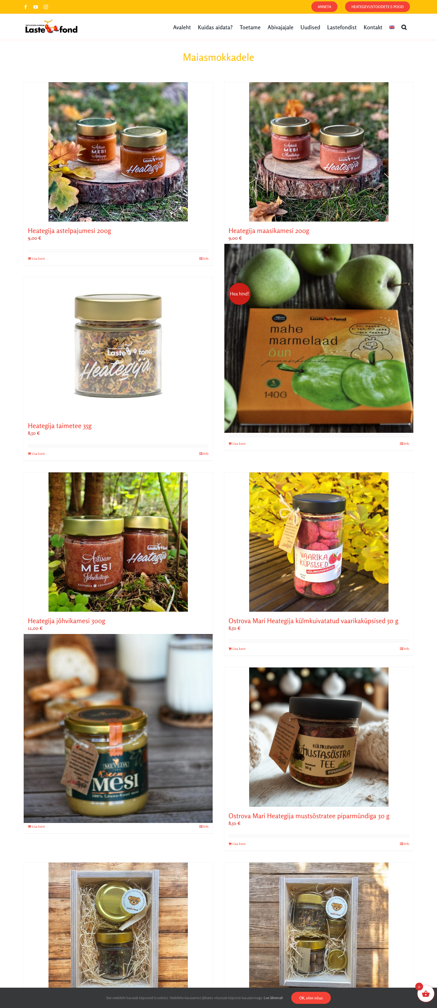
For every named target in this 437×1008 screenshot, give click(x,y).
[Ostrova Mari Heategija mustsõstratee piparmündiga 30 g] (318, 737)
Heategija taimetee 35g (59, 426)
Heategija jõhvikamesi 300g (66, 621)
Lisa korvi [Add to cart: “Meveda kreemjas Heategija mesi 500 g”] (38, 826)
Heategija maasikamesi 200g (269, 231)
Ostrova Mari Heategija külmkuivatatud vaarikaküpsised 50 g (313, 621)
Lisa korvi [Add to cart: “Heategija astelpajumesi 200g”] (38, 258)
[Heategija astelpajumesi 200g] (118, 152)
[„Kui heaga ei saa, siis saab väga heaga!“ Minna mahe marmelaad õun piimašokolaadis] (318, 338)
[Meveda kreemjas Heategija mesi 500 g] (118, 728)
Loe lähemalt (273, 997)
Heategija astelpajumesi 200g (69, 231)
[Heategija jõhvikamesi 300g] (118, 542)
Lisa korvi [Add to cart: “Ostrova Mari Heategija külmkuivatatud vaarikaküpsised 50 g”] (239, 649)
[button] (404, 27)
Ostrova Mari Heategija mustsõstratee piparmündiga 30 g (309, 816)
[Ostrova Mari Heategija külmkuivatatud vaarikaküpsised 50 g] (318, 542)
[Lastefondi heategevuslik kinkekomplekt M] (318, 932)
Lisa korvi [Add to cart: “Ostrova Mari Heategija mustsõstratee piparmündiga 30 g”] (239, 844)
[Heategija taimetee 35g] (118, 347)
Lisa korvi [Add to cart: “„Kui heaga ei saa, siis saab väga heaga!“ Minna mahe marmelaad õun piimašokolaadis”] (239, 443)
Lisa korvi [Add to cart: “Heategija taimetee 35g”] (38, 453)
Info (205, 258)
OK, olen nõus (311, 997)
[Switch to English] (391, 27)
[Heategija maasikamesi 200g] (318, 152)
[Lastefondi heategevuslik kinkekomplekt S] (118, 932)
